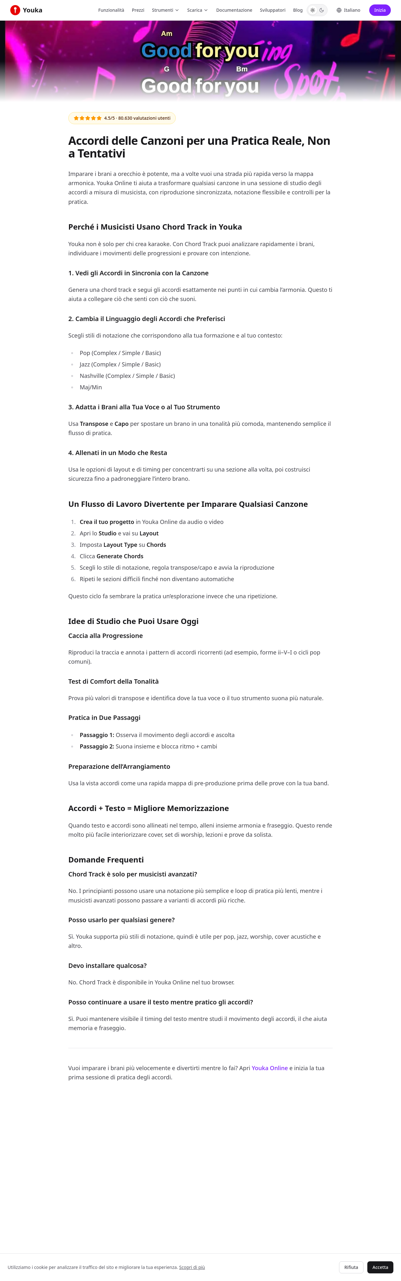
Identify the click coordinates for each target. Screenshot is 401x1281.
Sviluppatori (272, 10)
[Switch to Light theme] (312, 10)
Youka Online (270, 1068)
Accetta (380, 1267)
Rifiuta (351, 1267)
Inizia (380, 10)
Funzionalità (111, 10)
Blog (298, 10)
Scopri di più (192, 1267)
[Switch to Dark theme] (321, 10)
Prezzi (138, 10)
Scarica (197, 10)
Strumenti (166, 10)
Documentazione (234, 10)
